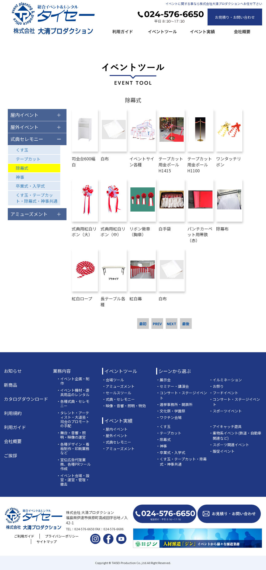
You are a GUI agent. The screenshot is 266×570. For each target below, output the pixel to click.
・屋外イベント (115, 435)
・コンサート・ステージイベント (181, 395)
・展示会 (163, 379)
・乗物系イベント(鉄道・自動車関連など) (235, 435)
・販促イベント (222, 451)
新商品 (10, 385)
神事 (20, 177)
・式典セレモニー (116, 442)
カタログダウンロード (26, 399)
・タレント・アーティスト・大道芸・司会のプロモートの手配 (73, 419)
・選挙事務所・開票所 (174, 404)
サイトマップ (46, 541)
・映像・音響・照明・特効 (124, 405)
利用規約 (13, 413)
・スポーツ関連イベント (229, 444)
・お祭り (216, 386)
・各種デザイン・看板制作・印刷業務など (73, 448)
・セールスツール (116, 392)
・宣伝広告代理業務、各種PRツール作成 (74, 464)
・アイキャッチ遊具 (225, 426)
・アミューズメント (118, 386)
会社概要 (242, 31)
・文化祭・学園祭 (170, 410)
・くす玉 (163, 426)
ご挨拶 (10, 455)
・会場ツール (113, 379)
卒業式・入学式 (30, 186)
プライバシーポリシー (62, 536)
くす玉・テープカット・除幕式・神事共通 (36, 198)
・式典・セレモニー (118, 399)
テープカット (28, 159)
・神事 (161, 446)
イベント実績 (202, 31)
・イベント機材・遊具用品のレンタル (73, 392)
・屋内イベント (115, 429)
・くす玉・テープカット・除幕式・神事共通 (181, 461)
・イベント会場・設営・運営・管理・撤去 (73, 479)
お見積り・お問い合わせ (235, 17)
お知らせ (13, 371)
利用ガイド (122, 31)
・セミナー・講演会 (172, 386)
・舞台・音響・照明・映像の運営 (71, 435)
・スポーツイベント (225, 410)
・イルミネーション (225, 379)
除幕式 (22, 168)
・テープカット (168, 433)
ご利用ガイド (24, 536)
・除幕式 (163, 439)
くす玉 (22, 150)
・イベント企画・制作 (73, 381)
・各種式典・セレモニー (73, 403)
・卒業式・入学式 (170, 452)
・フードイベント (223, 392)
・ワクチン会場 (169, 417)
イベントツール (162, 31)
